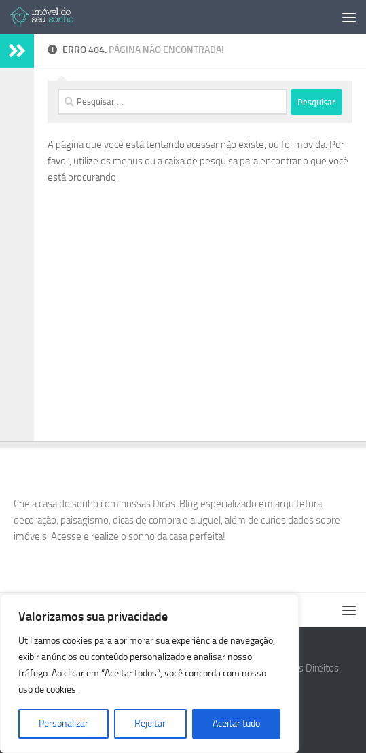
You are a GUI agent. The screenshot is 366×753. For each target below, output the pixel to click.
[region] (149, 673)
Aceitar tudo (236, 723)
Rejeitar (150, 723)
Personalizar (63, 723)
